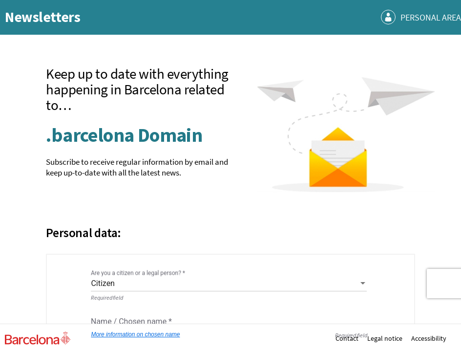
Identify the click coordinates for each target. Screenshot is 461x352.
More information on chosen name (135, 334)
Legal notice (384, 338)
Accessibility (428, 338)
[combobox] (229, 283)
